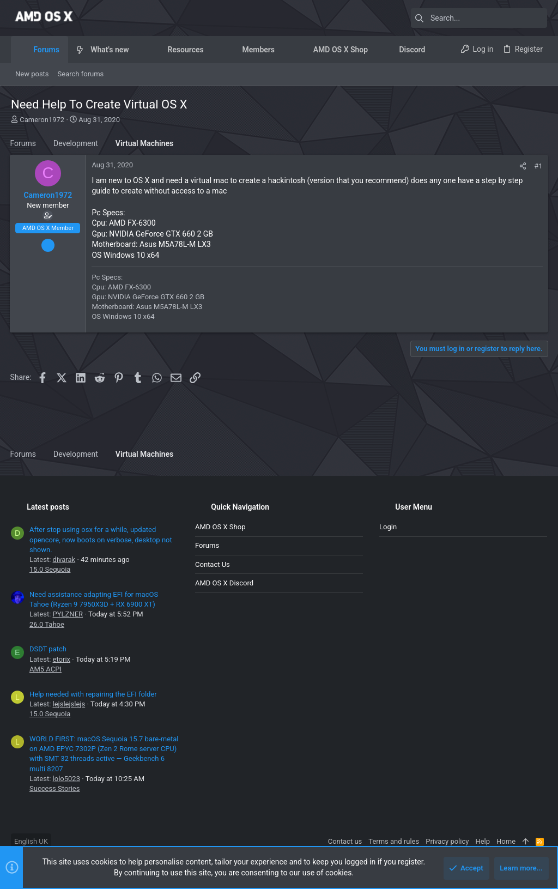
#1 (537, 166)
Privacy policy (447, 841)
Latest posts (48, 507)
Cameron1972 (42, 120)
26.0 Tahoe (46, 624)
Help (482, 841)
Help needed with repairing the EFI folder (93, 694)
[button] (137, 49)
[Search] (479, 18)
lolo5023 (66, 779)
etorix (61, 659)
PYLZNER (68, 614)
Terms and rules (393, 841)
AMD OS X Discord (224, 583)
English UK (31, 841)
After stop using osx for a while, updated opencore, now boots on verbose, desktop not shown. (100, 539)
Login (388, 527)
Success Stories (54, 788)
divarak (64, 559)
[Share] (522, 166)
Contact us (212, 564)
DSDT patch (47, 649)
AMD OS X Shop (220, 527)
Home (505, 841)
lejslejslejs (69, 704)
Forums (207, 545)
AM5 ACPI (45, 669)
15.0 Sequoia (49, 569)
